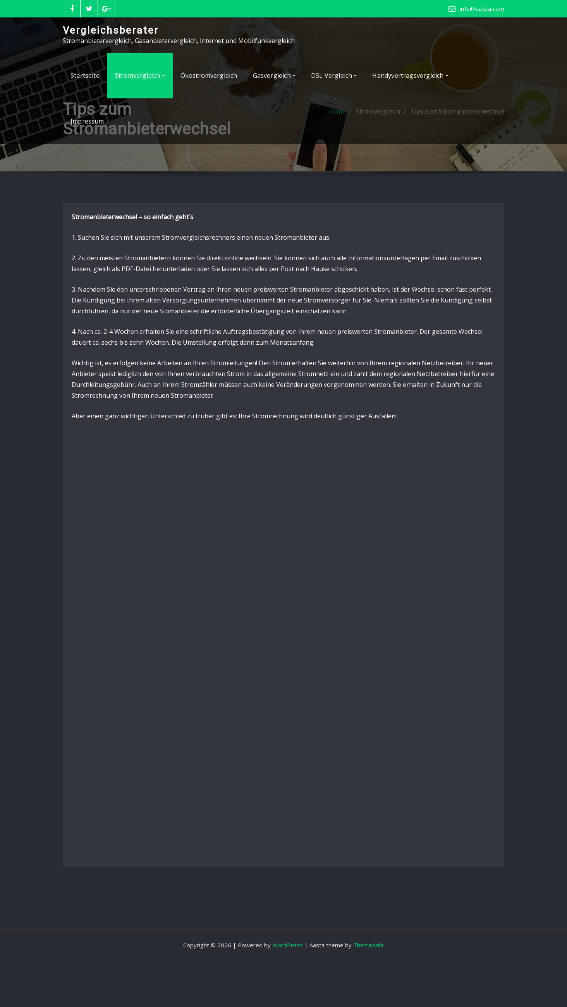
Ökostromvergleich (208, 75)
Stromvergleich (140, 75)
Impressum (87, 121)
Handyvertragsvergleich (410, 75)
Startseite (85, 75)
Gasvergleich (274, 75)
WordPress (287, 945)
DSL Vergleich (334, 75)
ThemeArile (368, 945)
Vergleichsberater (111, 30)
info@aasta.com (482, 8)
